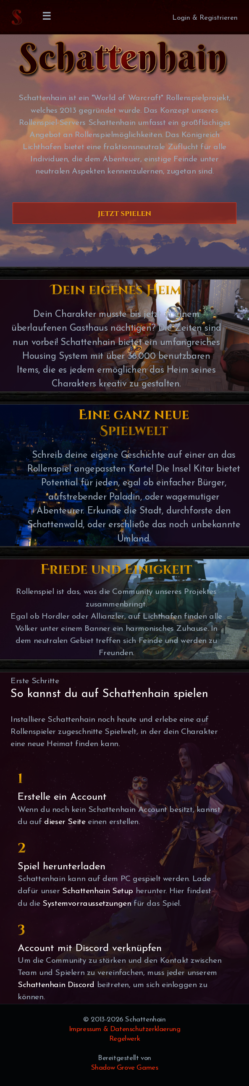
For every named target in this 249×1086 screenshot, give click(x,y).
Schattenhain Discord (56, 985)
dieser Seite (64, 822)
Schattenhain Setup (97, 891)
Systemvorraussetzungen (86, 903)
